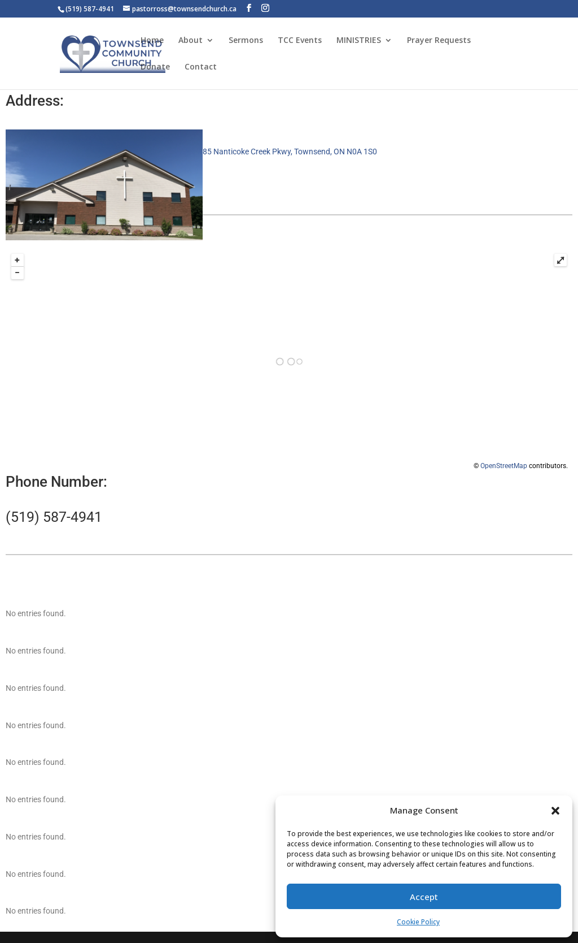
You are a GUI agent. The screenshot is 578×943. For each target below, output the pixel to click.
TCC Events (300, 40)
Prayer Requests (439, 40)
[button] (555, 810)
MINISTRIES (358, 40)
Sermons (246, 40)
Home (152, 40)
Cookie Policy (418, 922)
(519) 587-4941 (54, 517)
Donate (155, 67)
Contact (201, 67)
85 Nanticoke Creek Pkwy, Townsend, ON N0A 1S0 (290, 151)
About (190, 40)
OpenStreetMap (503, 466)
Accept (424, 896)
